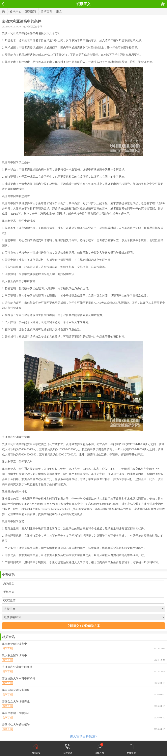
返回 (3, 4)
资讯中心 (15, 11)
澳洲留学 (31, 11)
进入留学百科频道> (83, 736)
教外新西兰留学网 (32, 26)
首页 (163, 4)
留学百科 (46, 11)
